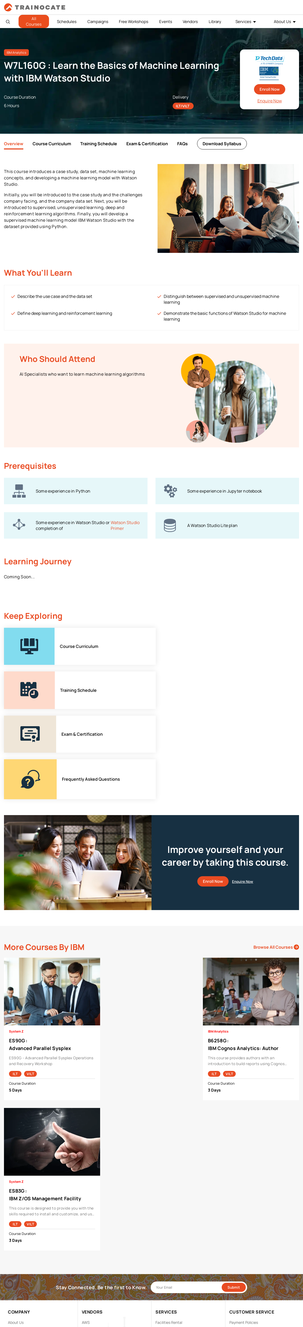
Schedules (67, 21)
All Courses (34, 21)
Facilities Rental (168, 1235)
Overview (13, 144)
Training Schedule (98, 144)
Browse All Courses (276, 860)
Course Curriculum (52, 144)
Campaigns (97, 21)
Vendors (190, 21)
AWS (86, 1235)
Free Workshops (133, 21)
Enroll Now (270, 89)
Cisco (86, 1243)
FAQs (182, 144)
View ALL (89, 1300)
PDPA (233, 1243)
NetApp (88, 1276)
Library (215, 21)
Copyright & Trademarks (249, 1251)
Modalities (164, 1243)
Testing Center (168, 1259)
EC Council (91, 1251)
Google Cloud (93, 1259)
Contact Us (18, 1251)
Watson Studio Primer (125, 525)
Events (165, 21)
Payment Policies (243, 1235)
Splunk (87, 1284)
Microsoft (90, 1267)
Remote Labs (166, 1251)
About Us (282, 21)
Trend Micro (92, 1292)
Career (14, 1243)
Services (243, 21)
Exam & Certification (147, 144)
